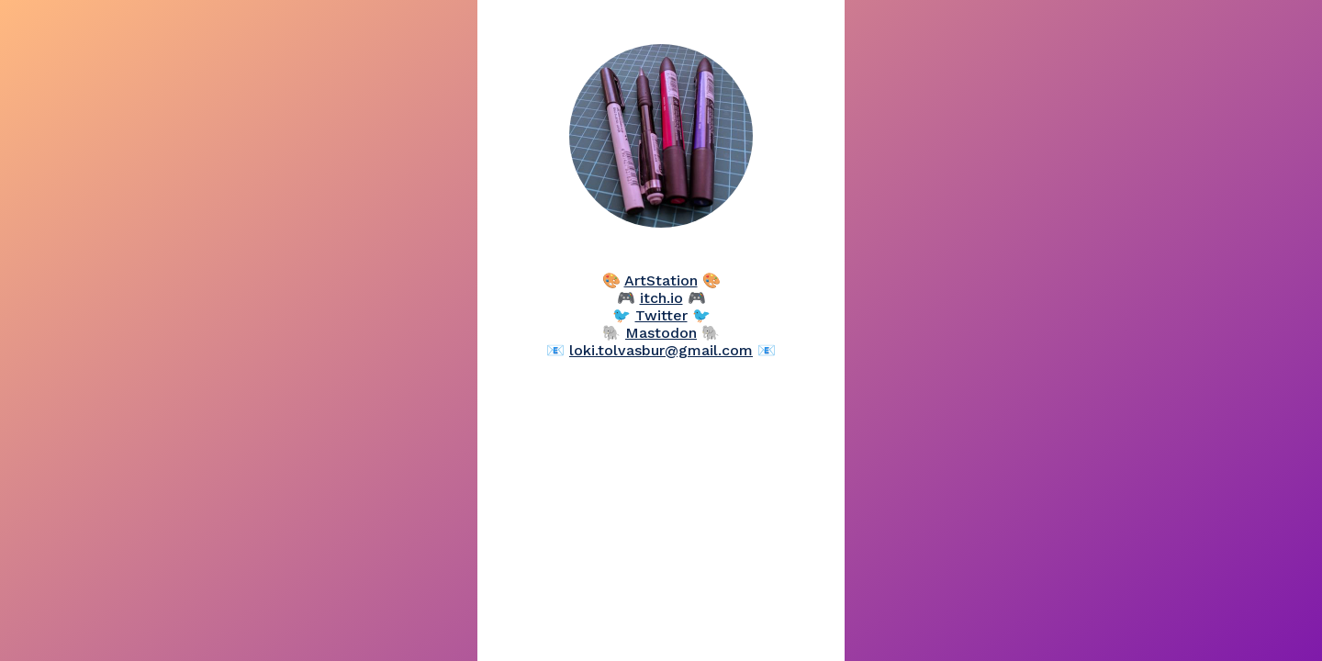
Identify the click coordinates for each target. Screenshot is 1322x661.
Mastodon (661, 333)
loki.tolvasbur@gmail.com (661, 350)
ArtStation (661, 280)
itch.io (661, 298)
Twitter (661, 315)
